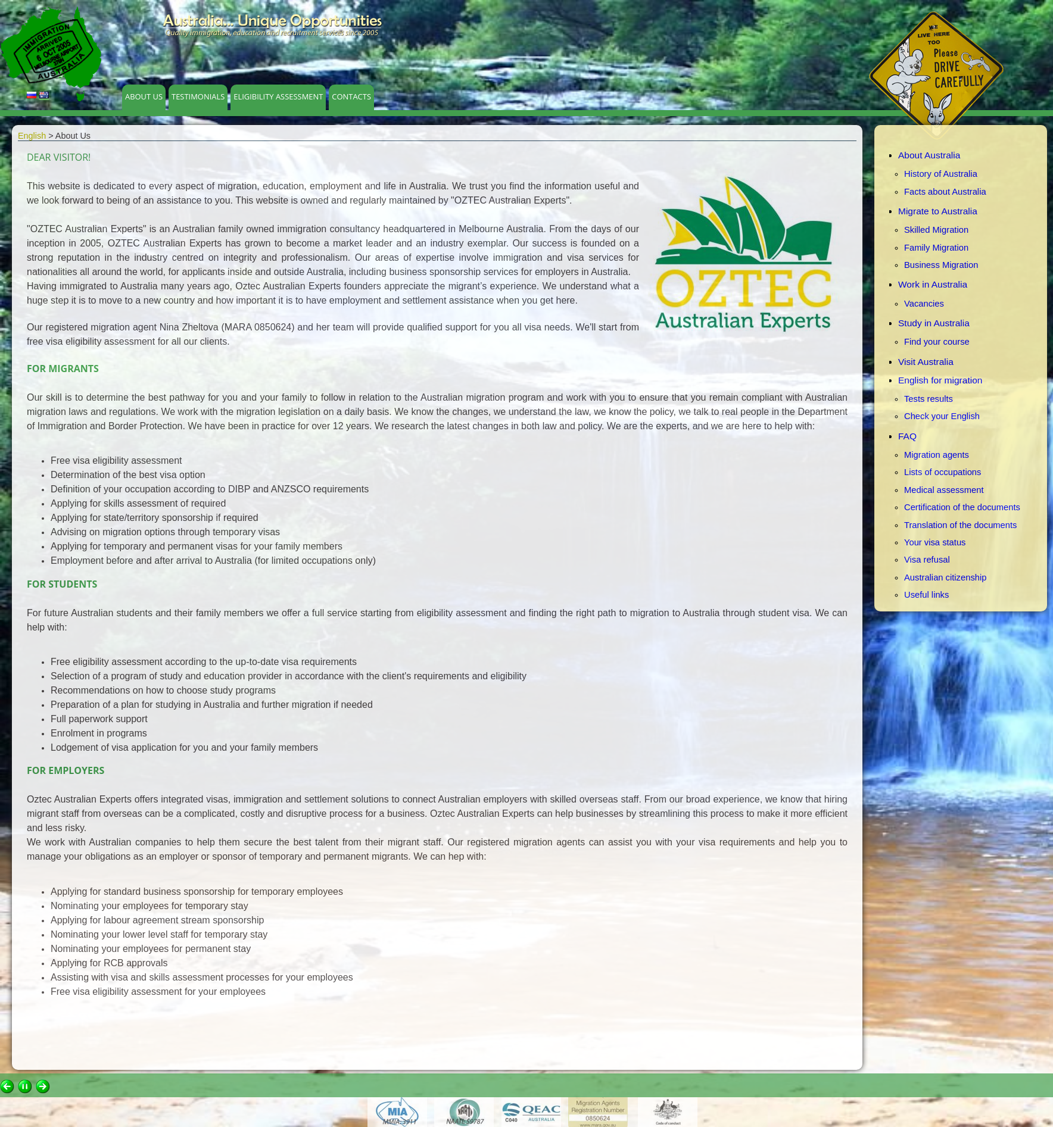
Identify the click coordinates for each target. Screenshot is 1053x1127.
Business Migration (941, 265)
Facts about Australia (945, 191)
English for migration (940, 380)
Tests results (928, 399)
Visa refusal (927, 559)
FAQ (907, 436)
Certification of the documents (962, 507)
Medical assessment (943, 490)
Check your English (942, 416)
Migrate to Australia (937, 211)
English (32, 136)
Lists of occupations (942, 472)
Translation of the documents (960, 525)
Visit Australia (926, 362)
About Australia (929, 155)
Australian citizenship (945, 577)
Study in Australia (934, 323)
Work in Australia (932, 284)
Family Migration (936, 247)
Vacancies (924, 303)
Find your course (937, 341)
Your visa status (934, 542)
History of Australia (940, 174)
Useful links (926, 595)
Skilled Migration (936, 230)
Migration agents (936, 455)
